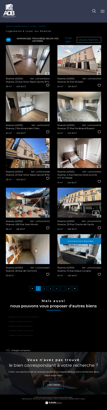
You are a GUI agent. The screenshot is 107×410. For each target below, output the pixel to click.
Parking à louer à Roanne (21, 330)
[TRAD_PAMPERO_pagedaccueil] (9, 17)
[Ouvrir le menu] (102, 11)
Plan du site (37, 399)
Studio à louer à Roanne (20, 326)
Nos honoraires (26, 399)
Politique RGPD (74, 399)
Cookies (82, 399)
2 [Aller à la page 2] (44, 288)
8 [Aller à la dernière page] (68, 288)
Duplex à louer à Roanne (20, 335)
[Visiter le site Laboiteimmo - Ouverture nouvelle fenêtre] (53, 403)
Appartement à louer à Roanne (24, 317)
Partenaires (64, 399)
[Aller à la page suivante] (74, 288)
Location (33, 26)
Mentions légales (47, 399)
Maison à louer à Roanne (21, 321)
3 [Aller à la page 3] (50, 288)
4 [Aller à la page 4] (56, 288)
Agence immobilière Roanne (17, 26)
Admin (56, 399)
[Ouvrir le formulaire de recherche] (94, 11)
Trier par (68, 39)
